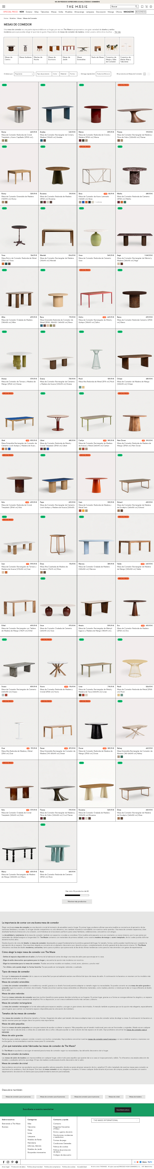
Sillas (36, 12)
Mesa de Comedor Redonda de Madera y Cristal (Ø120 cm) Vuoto (56, 690)
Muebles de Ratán (35, 1140)
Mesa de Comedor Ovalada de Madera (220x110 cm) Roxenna (94, 814)
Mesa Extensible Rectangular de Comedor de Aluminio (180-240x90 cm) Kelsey (134, 752)
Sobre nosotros (8, 1119)
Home (6, 18)
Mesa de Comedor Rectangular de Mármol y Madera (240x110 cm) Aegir (134, 259)
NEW (22, 12)
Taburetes (45, 12)
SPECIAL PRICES (34, 1146)
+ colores (98, 202)
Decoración (101, 12)
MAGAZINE (129, 12)
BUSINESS (141, 12)
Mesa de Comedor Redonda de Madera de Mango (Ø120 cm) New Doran (134, 444)
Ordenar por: (8, 74)
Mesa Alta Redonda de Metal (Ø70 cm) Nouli (96, 382)
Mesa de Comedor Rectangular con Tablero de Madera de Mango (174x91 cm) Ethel (18, 630)
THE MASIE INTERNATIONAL (105, 1120)
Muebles (68, 12)
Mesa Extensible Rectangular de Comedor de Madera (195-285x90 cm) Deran (57, 752)
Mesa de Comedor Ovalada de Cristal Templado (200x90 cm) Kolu (16, 814)
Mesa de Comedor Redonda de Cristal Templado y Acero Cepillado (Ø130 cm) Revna (17, 137)
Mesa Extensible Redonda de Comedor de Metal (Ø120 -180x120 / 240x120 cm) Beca (56, 321)
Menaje (111, 12)
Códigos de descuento (62, 1155)
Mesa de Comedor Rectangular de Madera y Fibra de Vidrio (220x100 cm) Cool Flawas (57, 814)
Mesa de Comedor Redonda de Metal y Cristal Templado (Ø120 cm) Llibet (55, 444)
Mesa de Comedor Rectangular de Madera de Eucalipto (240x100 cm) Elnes (134, 814)
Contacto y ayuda (60, 1119)
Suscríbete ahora (123, 1110)
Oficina (119, 12)
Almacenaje (79, 12)
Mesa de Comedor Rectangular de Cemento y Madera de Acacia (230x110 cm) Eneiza (57, 383)
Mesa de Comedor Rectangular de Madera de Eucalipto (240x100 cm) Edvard (134, 506)
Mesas (54, 12)
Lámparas (90, 12)
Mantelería (32, 1143)
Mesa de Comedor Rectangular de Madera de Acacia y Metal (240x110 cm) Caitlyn (95, 444)
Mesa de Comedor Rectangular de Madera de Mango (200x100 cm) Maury (18, 876)
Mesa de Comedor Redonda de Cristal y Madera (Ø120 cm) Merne (94, 136)
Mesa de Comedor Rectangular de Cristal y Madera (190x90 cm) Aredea (57, 136)
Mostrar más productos (77, 901)
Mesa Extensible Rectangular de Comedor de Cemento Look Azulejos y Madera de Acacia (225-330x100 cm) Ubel (19, 445)
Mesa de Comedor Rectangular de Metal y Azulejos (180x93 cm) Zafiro (95, 321)
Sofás (60, 12)
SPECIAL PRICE (10, 12)
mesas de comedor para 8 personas (102, 1039)
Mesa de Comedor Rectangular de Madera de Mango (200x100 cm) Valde (134, 568)
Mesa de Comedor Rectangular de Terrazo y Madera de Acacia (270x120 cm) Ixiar (18, 568)
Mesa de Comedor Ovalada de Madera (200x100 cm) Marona (94, 568)
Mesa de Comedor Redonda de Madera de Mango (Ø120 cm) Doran (95, 752)
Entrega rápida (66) (88, 74)
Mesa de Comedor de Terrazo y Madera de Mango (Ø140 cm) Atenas (18, 383)
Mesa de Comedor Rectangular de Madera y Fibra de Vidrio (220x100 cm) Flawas (134, 136)
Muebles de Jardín (35, 1149)
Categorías (32, 1119)
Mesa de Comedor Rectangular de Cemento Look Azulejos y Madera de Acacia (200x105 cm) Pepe (57, 507)
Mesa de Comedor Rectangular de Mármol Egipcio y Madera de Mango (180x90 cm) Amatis (95, 631)
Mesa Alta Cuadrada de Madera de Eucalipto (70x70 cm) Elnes (54, 568)
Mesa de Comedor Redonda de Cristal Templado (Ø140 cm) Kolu (16, 506)
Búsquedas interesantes (37, 1152)
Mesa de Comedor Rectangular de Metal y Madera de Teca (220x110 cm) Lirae (95, 690)
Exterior (29, 12)
